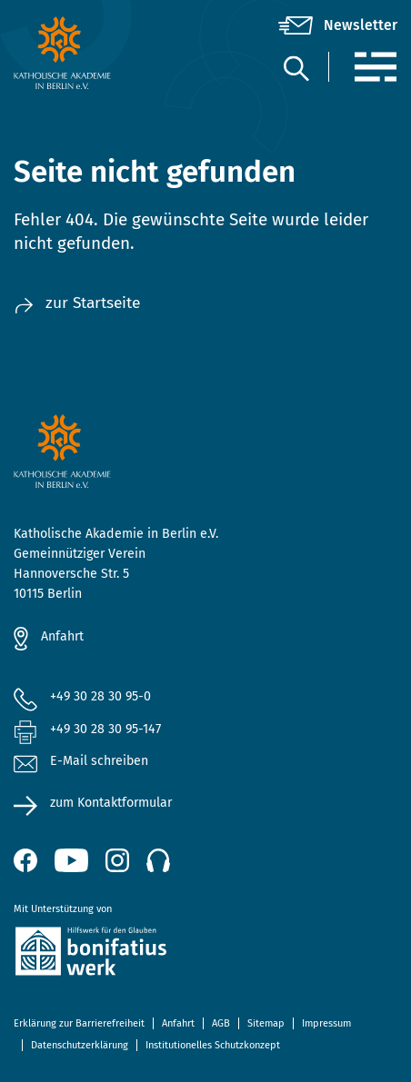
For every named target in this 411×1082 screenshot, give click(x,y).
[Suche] (295, 68)
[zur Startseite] (78, 52)
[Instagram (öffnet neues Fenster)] (117, 860)
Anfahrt (62, 636)
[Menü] (375, 67)
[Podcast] (158, 860)
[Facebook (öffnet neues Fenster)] (25, 860)
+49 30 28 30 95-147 (105, 729)
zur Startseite (77, 303)
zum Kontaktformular (111, 802)
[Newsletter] (337, 25)
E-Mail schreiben (81, 761)
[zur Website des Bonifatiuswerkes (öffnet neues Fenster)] (205, 954)
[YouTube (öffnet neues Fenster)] (71, 860)
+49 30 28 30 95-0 (100, 696)
